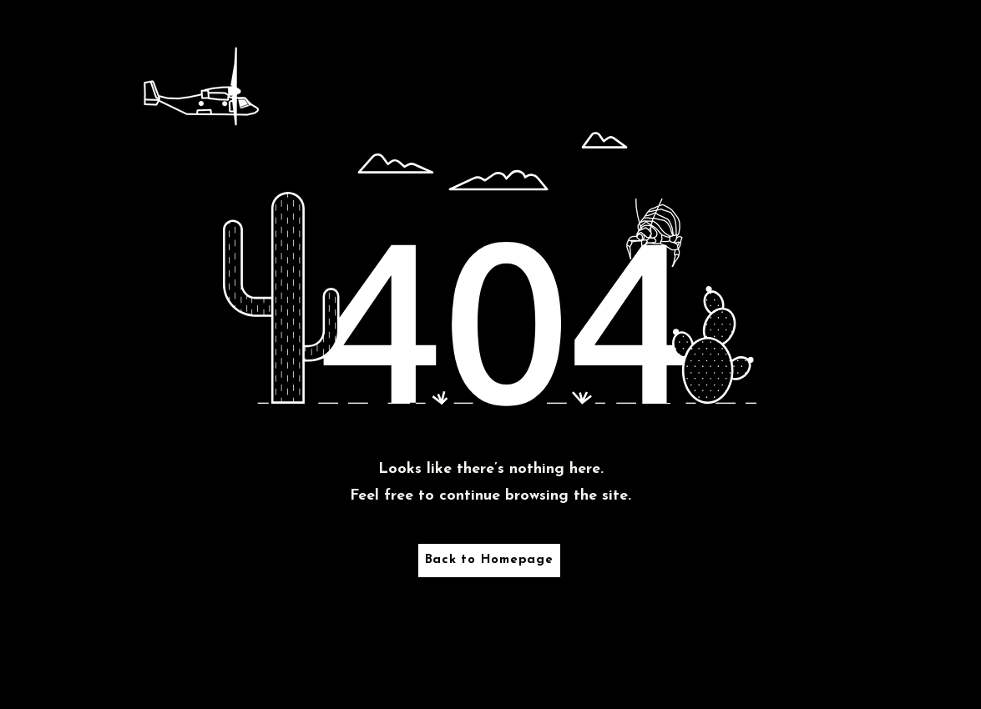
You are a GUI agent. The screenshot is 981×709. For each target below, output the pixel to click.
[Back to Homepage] (489, 560)
